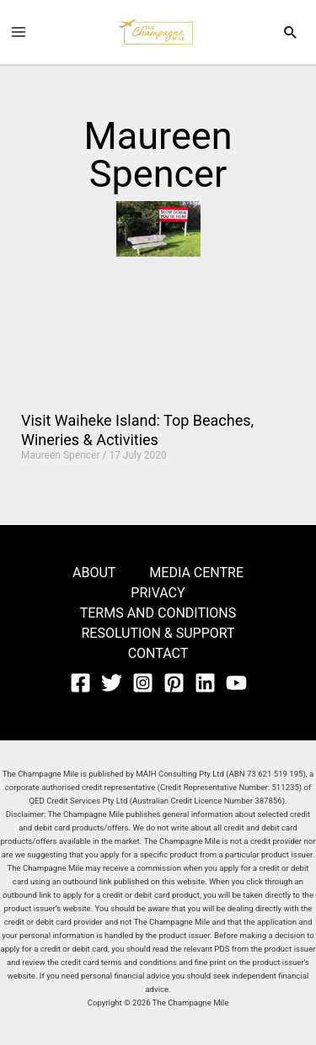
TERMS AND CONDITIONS (158, 613)
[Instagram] (142, 682)
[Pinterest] (174, 682)
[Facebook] (80, 682)
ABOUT (93, 573)
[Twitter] (111, 682)
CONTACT (158, 653)
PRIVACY (158, 593)
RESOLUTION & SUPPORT (157, 633)
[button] (290, 32)
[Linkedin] (205, 682)
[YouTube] (236, 682)
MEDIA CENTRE (196, 573)
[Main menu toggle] (18, 31)
